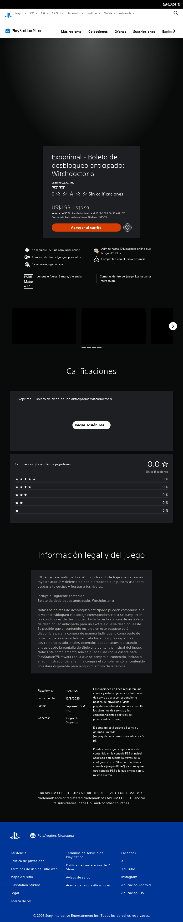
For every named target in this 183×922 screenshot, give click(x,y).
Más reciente (71, 27)
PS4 (43, 13)
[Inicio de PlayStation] (8, 13)
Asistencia (125, 13)
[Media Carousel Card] (44, 322)
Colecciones (98, 27)
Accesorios (74, 13)
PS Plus (56, 13)
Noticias (92, 13)
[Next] (173, 322)
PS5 (32, 13)
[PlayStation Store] (25, 26)
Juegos (19, 13)
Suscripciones (144, 27)
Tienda (108, 13)
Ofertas (120, 27)
